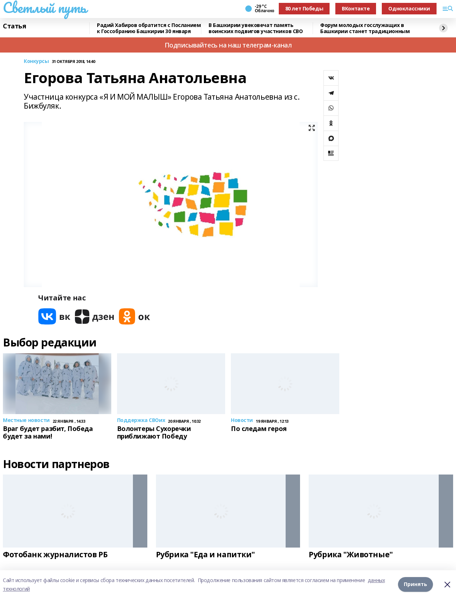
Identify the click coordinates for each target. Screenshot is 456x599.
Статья (14, 26)
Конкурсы (36, 61)
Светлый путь (44, 7)
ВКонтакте (356, 8)
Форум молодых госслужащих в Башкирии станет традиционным (365, 28)
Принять (415, 584)
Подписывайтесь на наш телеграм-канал (228, 45)
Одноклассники (409, 8)
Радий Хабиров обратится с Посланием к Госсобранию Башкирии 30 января (149, 28)
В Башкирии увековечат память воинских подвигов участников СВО (256, 28)
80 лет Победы (304, 8)
